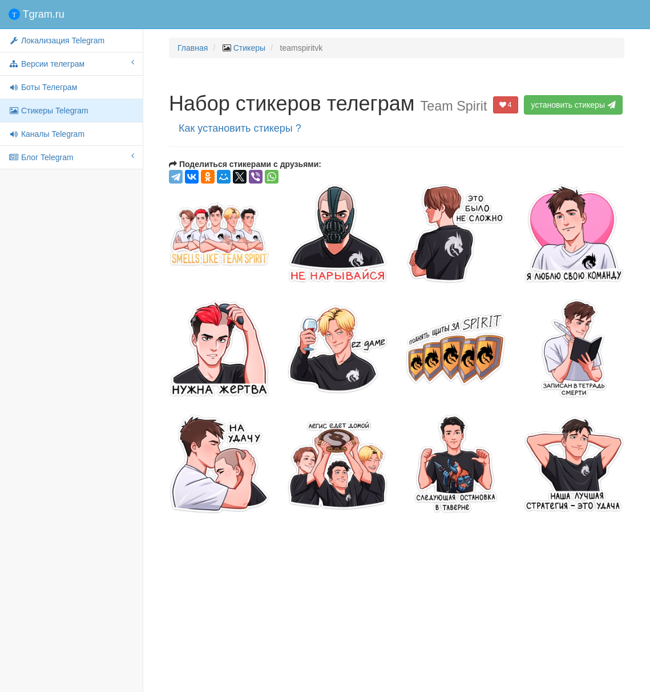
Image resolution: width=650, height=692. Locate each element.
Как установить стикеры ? (240, 128)
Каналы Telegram (46, 134)
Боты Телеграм (43, 87)
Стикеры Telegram (48, 110)
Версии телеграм (71, 63)
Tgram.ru (36, 14)
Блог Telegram (71, 157)
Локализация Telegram (56, 40)
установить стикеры (574, 104)
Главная (192, 47)
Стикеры (249, 47)
